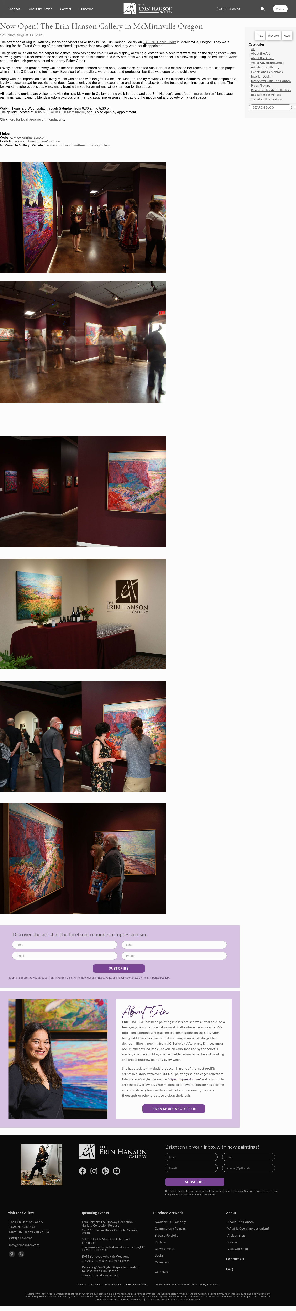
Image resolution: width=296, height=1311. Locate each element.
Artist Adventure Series (267, 62)
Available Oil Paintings (171, 1222)
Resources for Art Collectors (271, 90)
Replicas (161, 1242)
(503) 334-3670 (228, 9)
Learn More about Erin (173, 1109)
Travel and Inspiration (266, 99)
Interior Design (261, 76)
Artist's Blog (236, 1235)
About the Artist (40, 9)
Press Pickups (260, 85)
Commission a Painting (170, 1228)
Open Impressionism (184, 1079)
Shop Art (14, 9)
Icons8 (196, 1299)
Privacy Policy (104, 977)
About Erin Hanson (240, 1222)
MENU (280, 8)
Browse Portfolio (166, 1235)
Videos (232, 1242)
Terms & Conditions (137, 1284)
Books (159, 1255)
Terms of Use (84, 977)
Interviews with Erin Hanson (271, 81)
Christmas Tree (174, 1299)
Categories (256, 44)
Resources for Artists (266, 94)
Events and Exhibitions (267, 72)
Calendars (162, 1262)
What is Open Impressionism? (248, 1228)
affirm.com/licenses (224, 1296)
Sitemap (82, 1284)
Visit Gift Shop (237, 1248)
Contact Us (235, 1259)
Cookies (95, 1284)
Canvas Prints (164, 1248)
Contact (65, 9)
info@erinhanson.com (24, 1245)
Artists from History (265, 67)
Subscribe (86, 9)
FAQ (229, 1269)
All (253, 49)
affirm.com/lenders (186, 1293)
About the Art (260, 53)
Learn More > (162, 1271)
